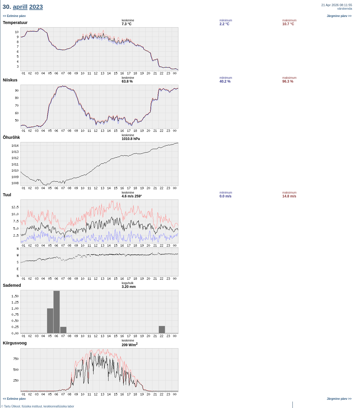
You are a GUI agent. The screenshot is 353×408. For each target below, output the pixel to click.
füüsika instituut (32, 406)
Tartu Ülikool (12, 406)
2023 (36, 6)
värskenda (344, 8)
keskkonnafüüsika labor (59, 406)
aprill (20, 6)
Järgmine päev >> (339, 16)
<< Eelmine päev (14, 16)
